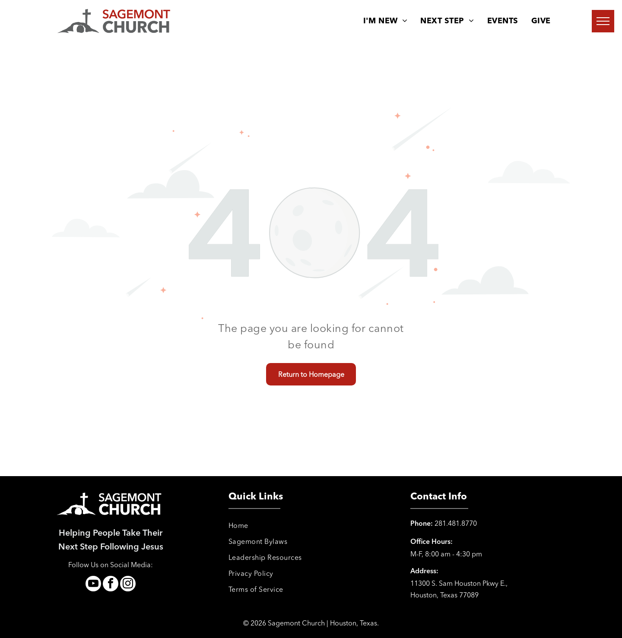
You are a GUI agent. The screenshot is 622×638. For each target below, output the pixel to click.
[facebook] (110, 585)
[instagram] (128, 585)
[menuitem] (385, 21)
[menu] (603, 21)
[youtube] (93, 585)
